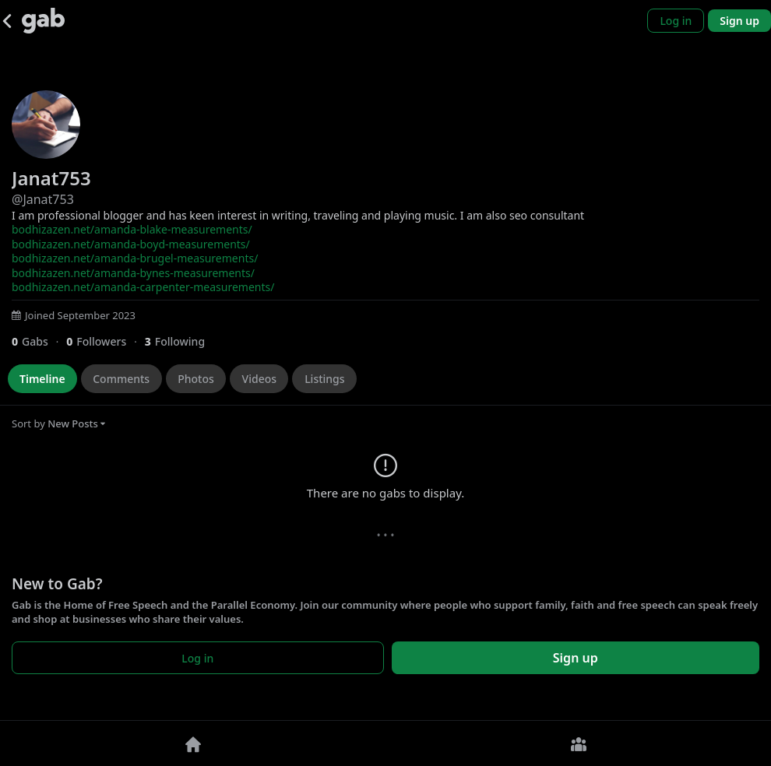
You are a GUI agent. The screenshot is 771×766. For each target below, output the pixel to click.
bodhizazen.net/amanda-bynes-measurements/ (133, 272)
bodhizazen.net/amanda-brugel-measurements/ (135, 258)
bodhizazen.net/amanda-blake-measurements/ (132, 229)
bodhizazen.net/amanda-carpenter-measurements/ (143, 286)
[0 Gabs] (39, 341)
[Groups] (578, 743)
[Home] (193, 743)
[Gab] (43, 20)
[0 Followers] (105, 341)
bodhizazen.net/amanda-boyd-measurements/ (131, 244)
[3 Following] (181, 341)
